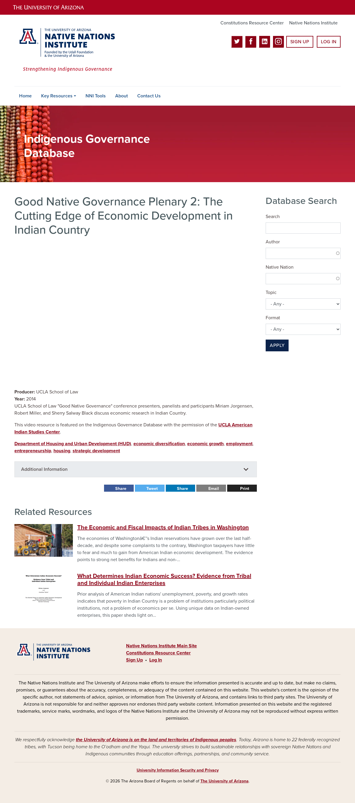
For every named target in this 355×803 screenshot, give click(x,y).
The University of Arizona (224, 781)
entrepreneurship (32, 451)
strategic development (96, 451)
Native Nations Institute (313, 23)
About (121, 96)
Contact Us (149, 96)
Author (273, 242)
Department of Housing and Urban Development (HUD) (72, 444)
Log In (328, 42)
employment (239, 444)
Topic (271, 292)
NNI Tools (96, 96)
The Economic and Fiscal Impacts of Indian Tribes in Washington (163, 527)
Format (273, 318)
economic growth (205, 444)
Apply (277, 345)
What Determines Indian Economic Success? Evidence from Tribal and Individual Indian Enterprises (164, 580)
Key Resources (57, 96)
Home (25, 96)
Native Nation (280, 267)
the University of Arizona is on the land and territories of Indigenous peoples (156, 740)
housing (61, 451)
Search (273, 217)
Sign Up (299, 42)
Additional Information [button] (44, 469)
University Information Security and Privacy (178, 770)
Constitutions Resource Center (252, 23)
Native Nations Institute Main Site (161, 646)
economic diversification (159, 444)
